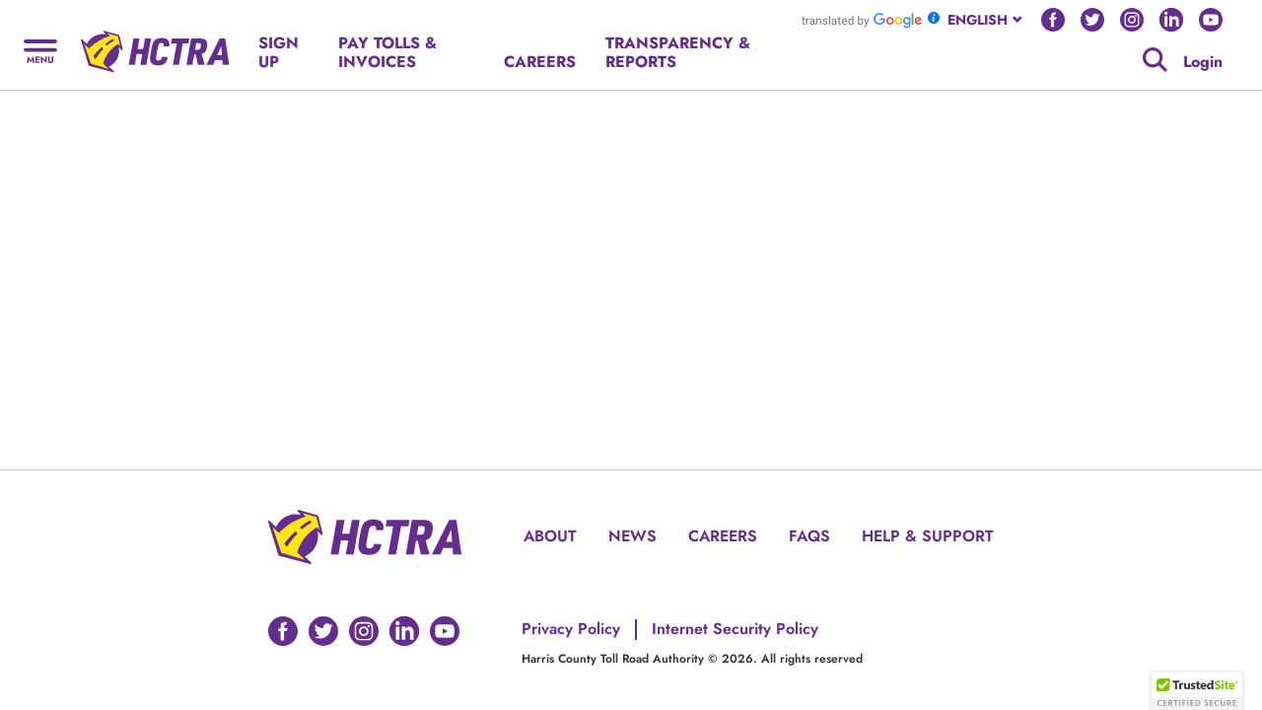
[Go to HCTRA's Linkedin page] (1171, 20)
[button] (1197, 691)
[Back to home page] (155, 44)
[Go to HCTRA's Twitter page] (1092, 20)
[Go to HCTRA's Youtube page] (1211, 20)
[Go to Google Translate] (862, 20)
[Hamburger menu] (40, 50)
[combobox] (986, 20)
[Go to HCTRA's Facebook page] (1053, 20)
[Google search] (1155, 59)
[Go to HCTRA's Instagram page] (1132, 20)
